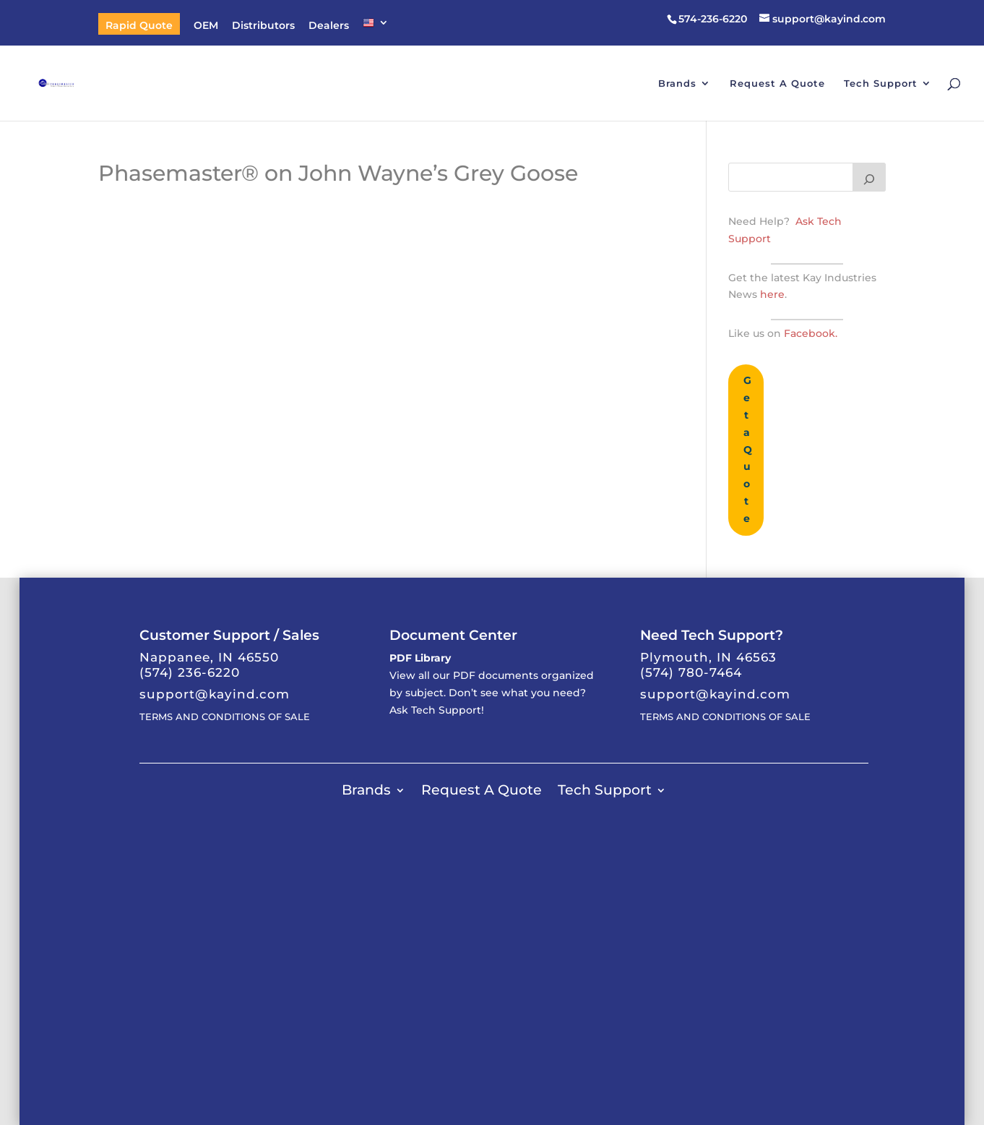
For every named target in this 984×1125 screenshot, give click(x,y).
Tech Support (881, 83)
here (771, 294)
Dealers (328, 26)
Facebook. (810, 333)
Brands (677, 83)
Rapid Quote (139, 26)
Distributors (263, 26)
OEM (206, 26)
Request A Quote (777, 83)
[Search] (869, 177)
